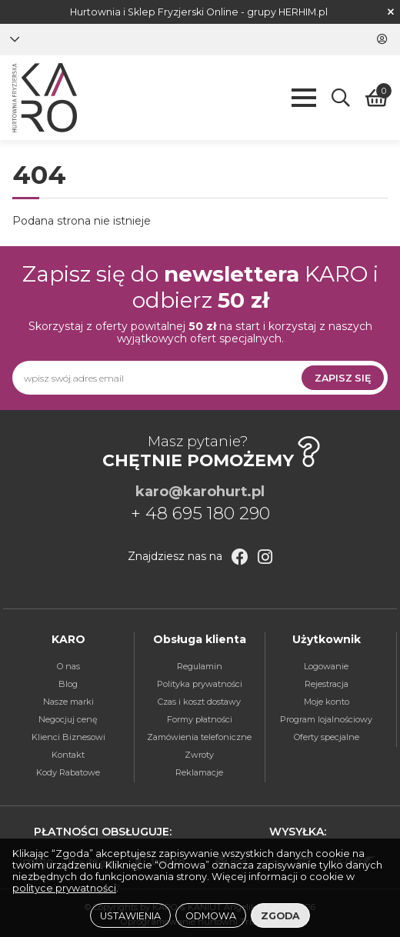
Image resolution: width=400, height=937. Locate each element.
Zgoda (280, 916)
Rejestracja (326, 684)
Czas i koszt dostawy (199, 701)
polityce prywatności (64, 888)
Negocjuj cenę (68, 719)
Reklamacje (199, 772)
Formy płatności (199, 719)
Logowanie (326, 666)
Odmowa (210, 916)
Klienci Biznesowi (68, 737)
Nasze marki (68, 701)
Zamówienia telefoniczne (199, 737)
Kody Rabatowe (68, 772)
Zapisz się (343, 378)
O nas (68, 666)
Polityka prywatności (199, 684)
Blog (68, 684)
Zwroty (199, 754)
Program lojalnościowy (326, 719)
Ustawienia (130, 916)
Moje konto (326, 701)
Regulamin (199, 666)
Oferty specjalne (326, 737)
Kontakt (68, 754)
